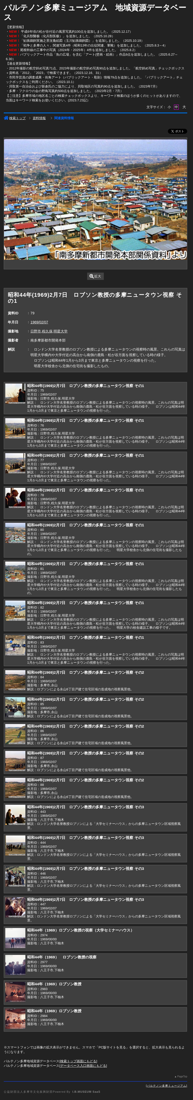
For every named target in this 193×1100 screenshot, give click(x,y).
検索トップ (15, 118)
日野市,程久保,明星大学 (49, 331)
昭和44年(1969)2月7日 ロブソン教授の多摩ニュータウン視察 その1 (85, 386)
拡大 (95, 276)
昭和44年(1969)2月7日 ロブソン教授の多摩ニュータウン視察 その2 (85, 672)
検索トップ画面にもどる (78, 1061)
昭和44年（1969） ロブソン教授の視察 (61, 957)
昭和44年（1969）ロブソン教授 (54, 984)
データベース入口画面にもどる (83, 1066)
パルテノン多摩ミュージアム (166, 1085)
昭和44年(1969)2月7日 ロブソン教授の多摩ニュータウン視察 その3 (85, 807)
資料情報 (39, 118)
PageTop (182, 1076)
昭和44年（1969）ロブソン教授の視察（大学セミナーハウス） (80, 930)
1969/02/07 (39, 322)
